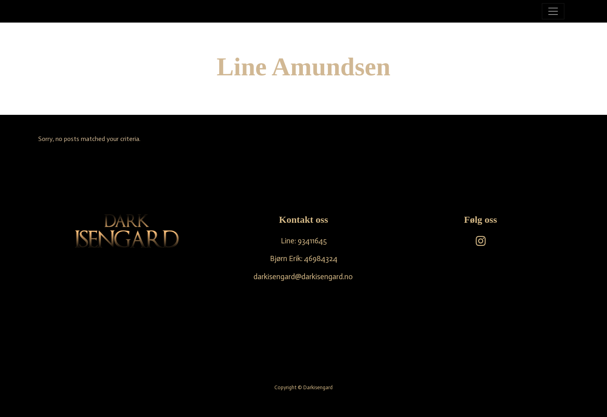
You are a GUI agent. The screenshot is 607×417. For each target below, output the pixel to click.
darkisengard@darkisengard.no (303, 276)
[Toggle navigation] (553, 11)
